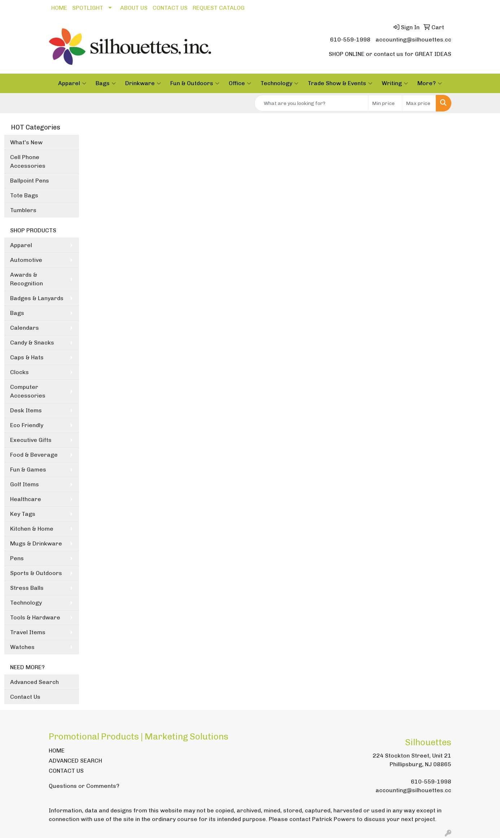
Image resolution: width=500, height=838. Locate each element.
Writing (395, 83)
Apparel (72, 83)
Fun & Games (28, 469)
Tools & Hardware (35, 617)
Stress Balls (27, 587)
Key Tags (22, 513)
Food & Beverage (34, 454)
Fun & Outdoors (194, 83)
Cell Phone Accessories (27, 161)
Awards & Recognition (26, 279)
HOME (59, 7)
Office (240, 83)
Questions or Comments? (84, 785)
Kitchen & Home (31, 528)
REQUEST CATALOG (219, 7)
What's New (26, 142)
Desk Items (26, 410)
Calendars (24, 327)
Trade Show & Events (340, 83)
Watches (22, 647)
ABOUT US (134, 7)
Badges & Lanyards (36, 298)
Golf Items (24, 484)
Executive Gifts (31, 439)
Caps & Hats (27, 357)
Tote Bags (24, 195)
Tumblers (23, 210)
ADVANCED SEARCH (75, 760)
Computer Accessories (27, 391)
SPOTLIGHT (87, 7)
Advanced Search (34, 682)
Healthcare (25, 499)
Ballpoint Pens (29, 180)
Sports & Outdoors (36, 573)
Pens (17, 558)
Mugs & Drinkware (36, 543)
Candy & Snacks (32, 342)
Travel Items (27, 632)
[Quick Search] (311, 103)
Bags (106, 83)
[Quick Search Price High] (419, 103)
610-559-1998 (350, 39)
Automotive (26, 259)
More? (429, 83)
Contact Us (25, 696)
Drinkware (143, 83)
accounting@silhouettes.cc (413, 39)
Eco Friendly (26, 425)
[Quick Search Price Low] (385, 103)
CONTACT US (170, 7)
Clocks (19, 372)
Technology (279, 83)
